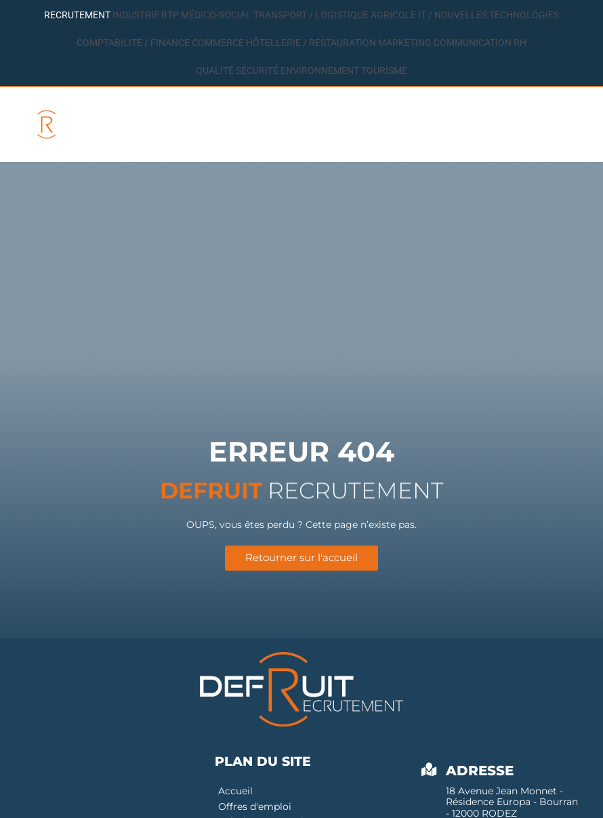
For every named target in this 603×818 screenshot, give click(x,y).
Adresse (480, 772)
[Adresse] (429, 772)
